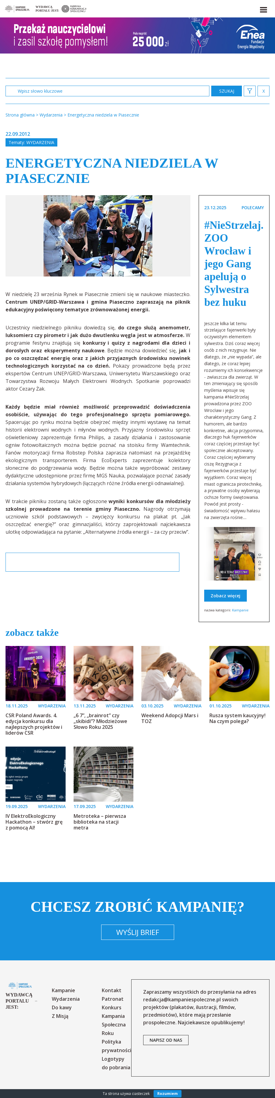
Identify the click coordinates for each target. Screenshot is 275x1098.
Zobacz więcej (225, 596)
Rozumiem (167, 1093)
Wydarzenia (40, 142)
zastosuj (226, 91)
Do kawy (62, 1007)
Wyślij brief (137, 932)
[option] (98, 235)
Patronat (113, 999)
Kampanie (240, 610)
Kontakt (111, 990)
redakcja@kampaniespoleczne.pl (182, 999)
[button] (263, 8)
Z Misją (60, 1016)
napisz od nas (166, 1040)
